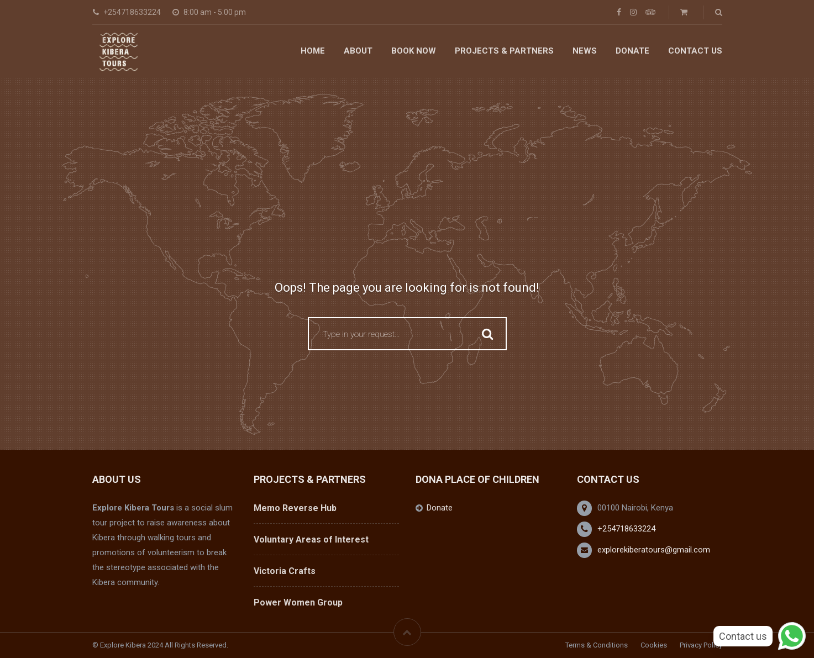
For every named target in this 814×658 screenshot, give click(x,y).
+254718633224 (626, 529)
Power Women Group (298, 602)
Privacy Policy (701, 645)
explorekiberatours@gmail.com (653, 550)
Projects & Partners (504, 51)
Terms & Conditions (596, 645)
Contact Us (695, 51)
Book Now (413, 51)
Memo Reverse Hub (295, 508)
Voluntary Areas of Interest (311, 539)
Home (313, 51)
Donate (632, 51)
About (358, 51)
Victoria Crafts (285, 571)
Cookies (653, 645)
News (585, 51)
